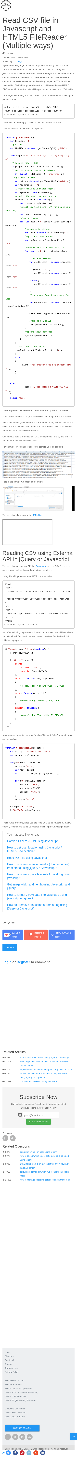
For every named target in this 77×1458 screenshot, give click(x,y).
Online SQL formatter (15, 1416)
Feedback (9, 1360)
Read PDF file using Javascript (27, 857)
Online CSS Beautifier (15, 1396)
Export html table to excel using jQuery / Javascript (44, 1057)
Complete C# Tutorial (15, 1408)
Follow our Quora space (60, 935)
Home (8, 1352)
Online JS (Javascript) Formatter (20, 1400)
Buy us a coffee (12, 935)
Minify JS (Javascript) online (18, 1388)
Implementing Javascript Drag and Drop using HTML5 (46, 1069)
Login (7, 962)
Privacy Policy (11, 1372)
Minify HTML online (14, 1380)
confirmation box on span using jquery (38, 1152)
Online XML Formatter (15, 1412)
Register (23, 962)
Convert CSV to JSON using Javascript (32, 841)
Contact (9, 1364)
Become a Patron (35, 935)
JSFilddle (37, 515)
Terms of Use (11, 1368)
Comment (9, 947)
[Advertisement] (38, 1008)
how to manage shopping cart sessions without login (45, 1180)
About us (9, 1356)
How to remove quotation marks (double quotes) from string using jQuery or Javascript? (38, 866)
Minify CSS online (13, 1384)
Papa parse (41, 566)
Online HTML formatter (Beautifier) (21, 1392)
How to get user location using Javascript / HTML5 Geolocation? (34, 849)
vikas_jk (19, 61)
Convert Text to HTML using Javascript (38, 1081)
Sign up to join (22, 1428)
